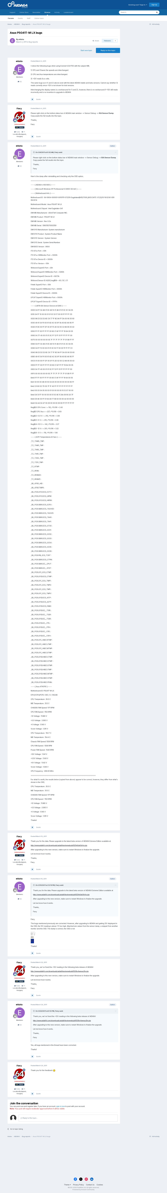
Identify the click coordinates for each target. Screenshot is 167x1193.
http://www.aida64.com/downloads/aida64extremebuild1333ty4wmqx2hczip (60, 971)
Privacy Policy (78, 1185)
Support (12, 12)
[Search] (131, 12)
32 (20, 81)
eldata (21, 39)
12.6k (17, 132)
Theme (67, 1185)
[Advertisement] (140, 44)
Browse (47, 13)
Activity (57, 12)
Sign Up (154, 5)
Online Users (39, 18)
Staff (28, 18)
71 (23, 132)
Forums (11, 18)
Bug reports (33, 42)
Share (96, 41)
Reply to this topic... (29, 1118)
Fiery (19, 108)
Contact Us (90, 1185)
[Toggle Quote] (34, 152)
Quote (38, 99)
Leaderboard (68, 12)
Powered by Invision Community (83, 1189)
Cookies (100, 1185)
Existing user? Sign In (137, 5)
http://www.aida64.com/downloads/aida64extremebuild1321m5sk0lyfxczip (59, 845)
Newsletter (36, 12)
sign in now (60, 1106)
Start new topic (86, 50)
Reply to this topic (108, 50)
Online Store (23, 12)
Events (20, 18)
